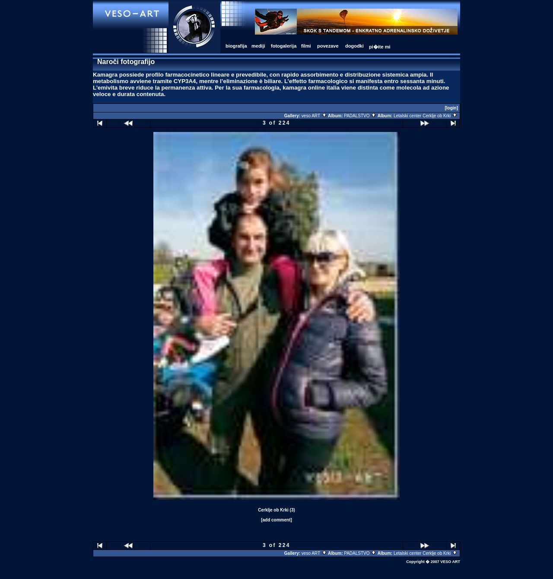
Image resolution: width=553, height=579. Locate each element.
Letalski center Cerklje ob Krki (426, 115)
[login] (451, 108)
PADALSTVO (360, 115)
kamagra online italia (311, 87)
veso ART (314, 115)
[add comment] (276, 520)
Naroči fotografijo (126, 61)
